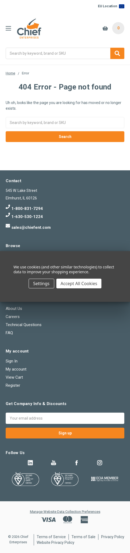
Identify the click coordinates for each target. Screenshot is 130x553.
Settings (41, 283)
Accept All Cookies (79, 283)
